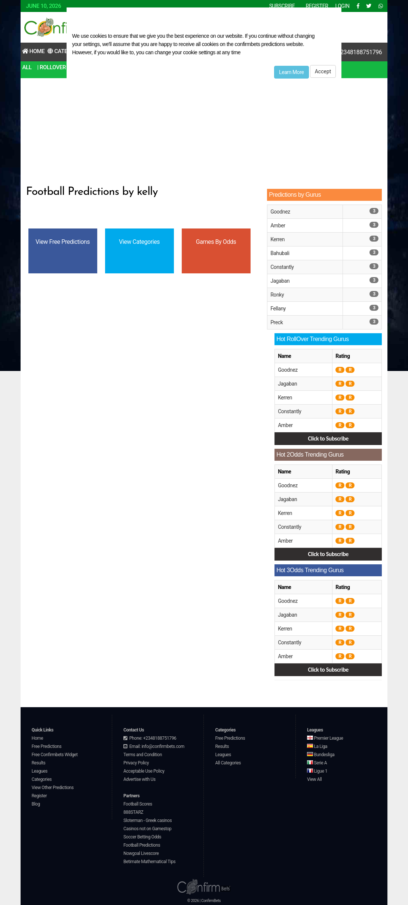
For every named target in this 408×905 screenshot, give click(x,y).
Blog (36, 804)
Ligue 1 (317, 771)
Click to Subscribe (328, 438)
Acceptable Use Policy (144, 771)
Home (33, 51)
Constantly (282, 267)
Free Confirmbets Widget (55, 754)
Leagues (39, 771)
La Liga (317, 746)
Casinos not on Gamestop (147, 828)
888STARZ (133, 812)
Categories (42, 779)
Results (39, 763)
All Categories (228, 763)
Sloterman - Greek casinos (147, 820)
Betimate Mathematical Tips (149, 861)
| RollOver (51, 67)
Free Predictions (47, 746)
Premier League (325, 738)
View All (314, 779)
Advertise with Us (139, 779)
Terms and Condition (142, 754)
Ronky (277, 295)
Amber (277, 225)
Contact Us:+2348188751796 (345, 52)
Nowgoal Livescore (141, 853)
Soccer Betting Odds (142, 837)
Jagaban (279, 281)
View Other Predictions (53, 787)
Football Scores (137, 804)
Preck (276, 322)
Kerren (277, 239)
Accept (323, 71)
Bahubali (279, 253)
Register (39, 795)
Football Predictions (141, 845)
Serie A (317, 763)
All (27, 67)
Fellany (278, 309)
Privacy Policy (136, 763)
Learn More (291, 72)
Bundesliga (321, 754)
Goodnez (280, 212)
